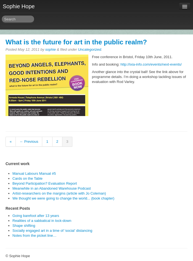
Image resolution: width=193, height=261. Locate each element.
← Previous (29, 141)
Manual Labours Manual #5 (34, 173)
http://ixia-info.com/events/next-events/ (151, 64)
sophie (50, 49)
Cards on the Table (27, 178)
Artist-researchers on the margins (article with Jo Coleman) (59, 193)
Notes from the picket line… (34, 235)
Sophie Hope (19, 6)
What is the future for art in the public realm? (76, 42)
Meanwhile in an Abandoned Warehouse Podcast (51, 188)
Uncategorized (89, 49)
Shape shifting (23, 226)
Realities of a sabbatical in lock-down (41, 221)
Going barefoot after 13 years (35, 216)
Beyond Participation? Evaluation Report (44, 183)
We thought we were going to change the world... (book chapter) (63, 198)
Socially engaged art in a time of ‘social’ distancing (52, 230)
